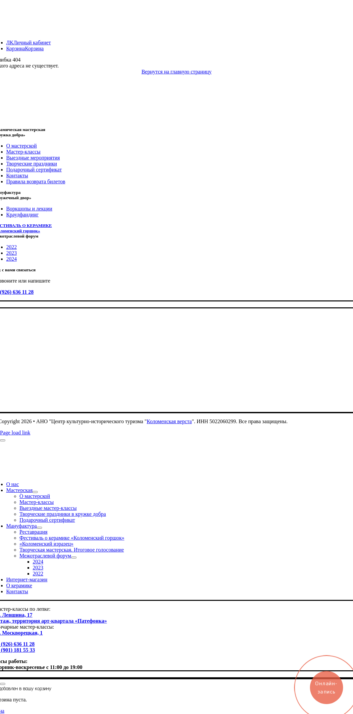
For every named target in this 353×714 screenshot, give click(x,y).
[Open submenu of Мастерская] (35, 492)
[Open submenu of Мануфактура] (39, 528)
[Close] (2, 440)
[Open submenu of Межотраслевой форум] (73, 557)
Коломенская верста (169, 421)
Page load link (15, 432)
